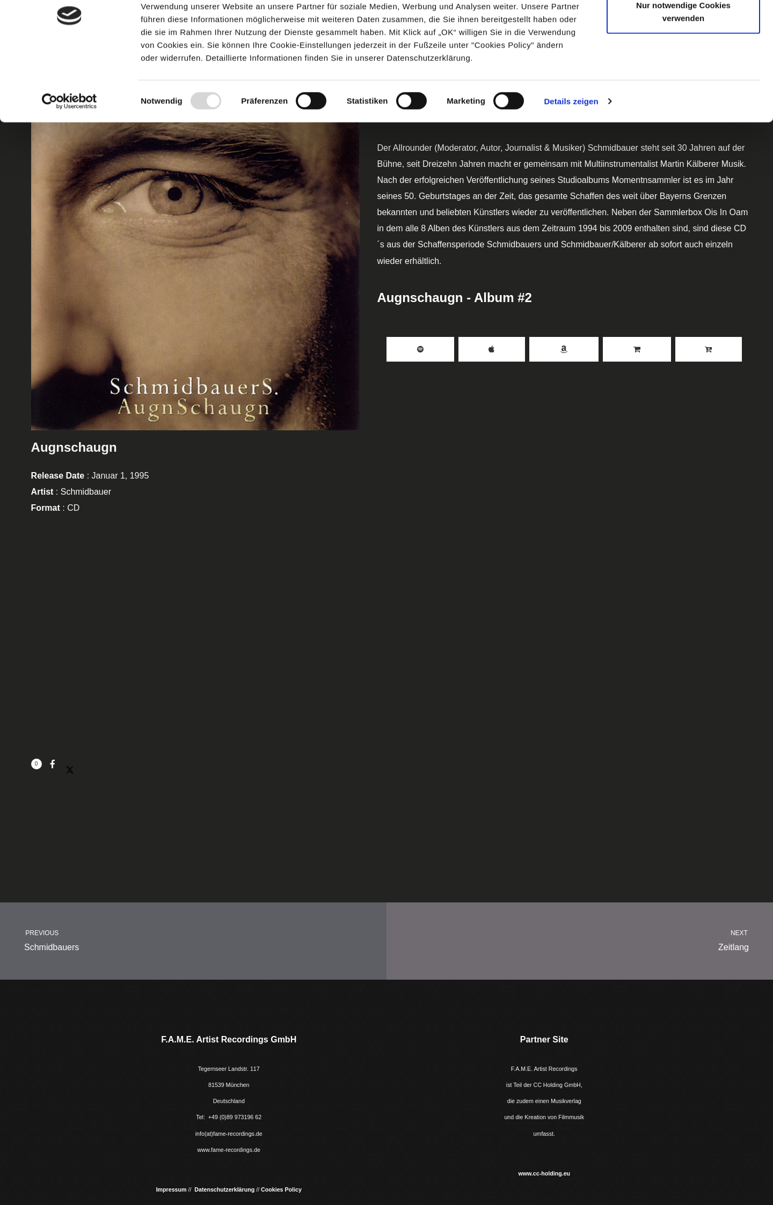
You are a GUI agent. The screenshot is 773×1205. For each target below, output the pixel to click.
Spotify (420, 349)
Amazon (564, 349)
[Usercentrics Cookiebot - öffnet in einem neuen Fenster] (69, 160)
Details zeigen (571, 159)
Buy (637, 349)
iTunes (491, 349)
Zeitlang (589, 939)
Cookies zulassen (683, 28)
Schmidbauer (86, 491)
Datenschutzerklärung (224, 1189)
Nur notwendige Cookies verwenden (683, 70)
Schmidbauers (183, 939)
